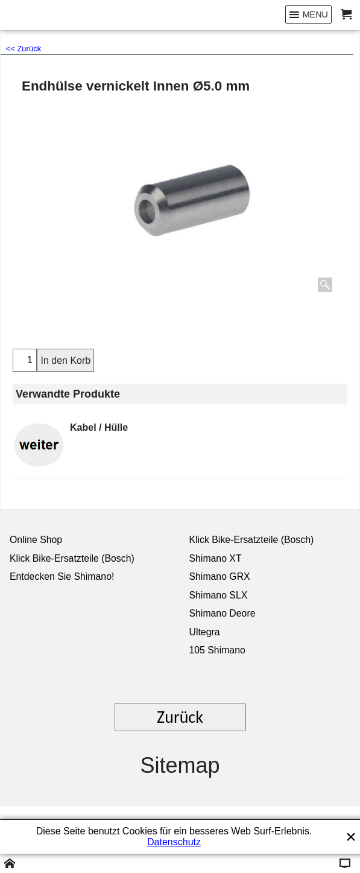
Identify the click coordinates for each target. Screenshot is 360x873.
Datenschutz (174, 842)
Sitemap (179, 765)
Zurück (180, 717)
